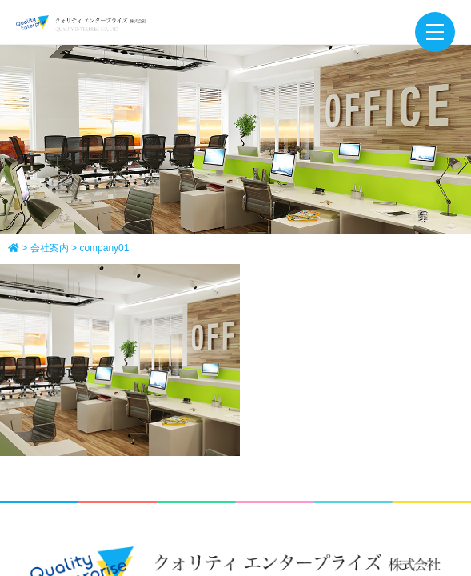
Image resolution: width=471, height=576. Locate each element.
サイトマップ (178, 429)
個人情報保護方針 (281, 429)
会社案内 (224, 376)
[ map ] (340, 312)
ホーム (161, 376)
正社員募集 (299, 376)
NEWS (235, 403)
